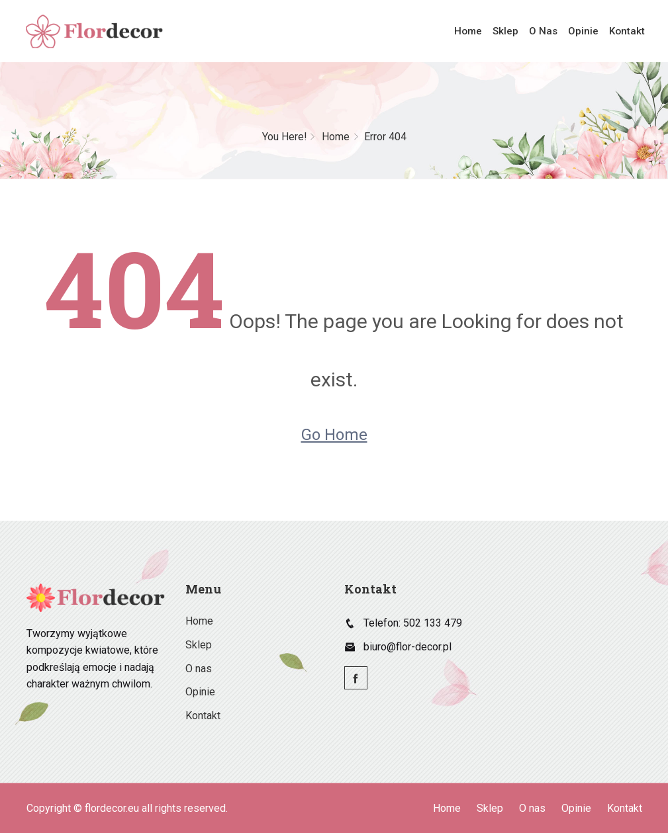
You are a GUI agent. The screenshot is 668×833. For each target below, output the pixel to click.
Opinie (584, 31)
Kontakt (627, 31)
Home (473, 31)
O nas (546, 31)
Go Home (334, 434)
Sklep (509, 31)
